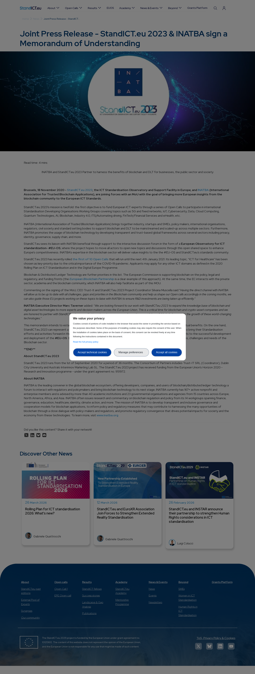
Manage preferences (131, 352)
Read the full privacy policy (86, 342)
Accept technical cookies (92, 352)
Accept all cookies (166, 352)
